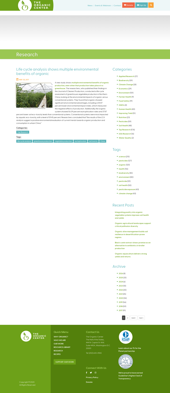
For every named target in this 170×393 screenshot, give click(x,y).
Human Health (125, 109)
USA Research (125, 133)
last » (141, 318)
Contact (117, 5)
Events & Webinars (103, 5)
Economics (123, 88)
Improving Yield (125, 113)
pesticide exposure (127, 189)
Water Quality (125, 138)
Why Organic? (61, 336)
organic (122, 164)
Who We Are (60, 340)
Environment (124, 92)
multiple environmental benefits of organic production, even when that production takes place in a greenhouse (82, 85)
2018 (121, 306)
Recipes (57, 354)
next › (133, 318)
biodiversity (124, 173)
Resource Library (62, 347)
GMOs (121, 105)
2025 (121, 277)
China (102, 141)
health (121, 169)
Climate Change (126, 84)
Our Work (59, 343)
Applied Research (126, 76)
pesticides (123, 160)
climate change (126, 193)
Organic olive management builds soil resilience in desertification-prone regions (131, 234)
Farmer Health (125, 97)
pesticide (123, 181)
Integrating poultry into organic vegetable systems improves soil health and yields (132, 215)
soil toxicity (93, 141)
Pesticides (123, 121)
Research (58, 350)
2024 (121, 281)
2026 (121, 273)
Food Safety (124, 101)
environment (124, 177)
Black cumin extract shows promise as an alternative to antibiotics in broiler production (133, 245)
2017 (120, 310)
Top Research (22, 132)
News (90, 5)
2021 (120, 294)
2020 (121, 298)
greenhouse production (43, 141)
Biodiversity (124, 80)
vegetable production (63, 141)
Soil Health (123, 125)
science (122, 156)
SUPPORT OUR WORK (64, 362)
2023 (121, 286)
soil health (123, 185)
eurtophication (80, 141)
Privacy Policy (92, 377)
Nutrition (122, 117)
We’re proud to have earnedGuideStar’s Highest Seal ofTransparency (130, 376)
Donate (128, 5)
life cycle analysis (24, 141)
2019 (121, 302)
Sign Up (141, 5)
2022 (121, 290)
